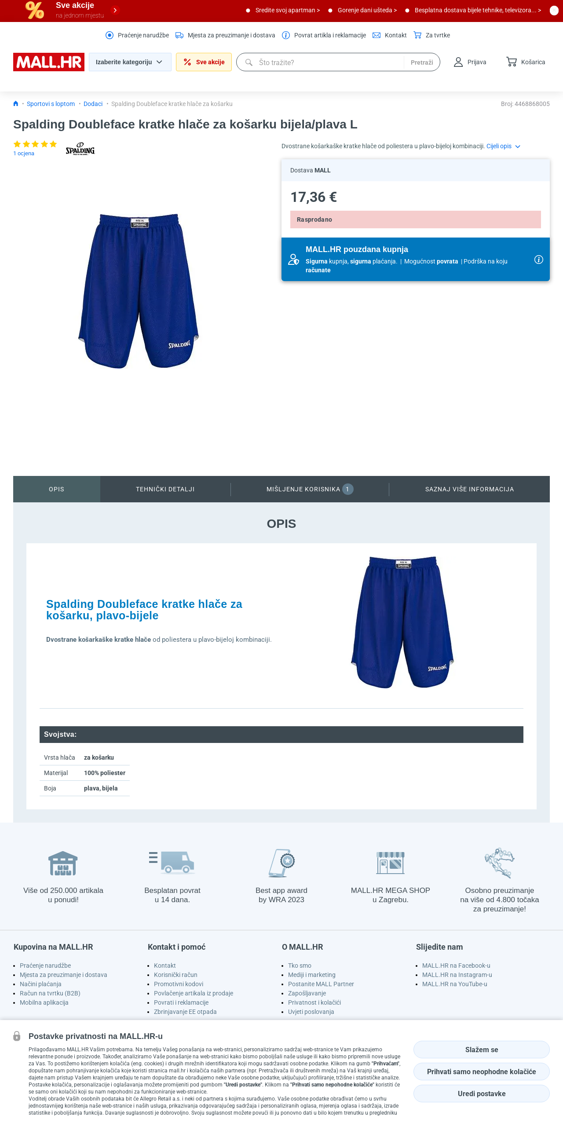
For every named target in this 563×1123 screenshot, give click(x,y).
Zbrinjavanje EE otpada (185, 1011)
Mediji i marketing (312, 974)
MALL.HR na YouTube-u (454, 984)
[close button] (554, 10)
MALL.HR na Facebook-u (456, 965)
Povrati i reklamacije (181, 1002)
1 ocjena (23, 153)
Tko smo (299, 965)
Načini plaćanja (41, 984)
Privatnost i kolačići (314, 1002)
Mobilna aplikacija (44, 1002)
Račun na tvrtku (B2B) (50, 993)
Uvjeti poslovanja (311, 1011)
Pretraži (422, 62)
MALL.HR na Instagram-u (457, 974)
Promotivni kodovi (178, 984)
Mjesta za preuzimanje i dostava (63, 974)
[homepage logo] (48, 69)
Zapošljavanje (307, 993)
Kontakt (165, 965)
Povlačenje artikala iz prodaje (193, 993)
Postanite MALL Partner (321, 984)
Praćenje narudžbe (45, 965)
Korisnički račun (175, 974)
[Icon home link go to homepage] (15, 103)
